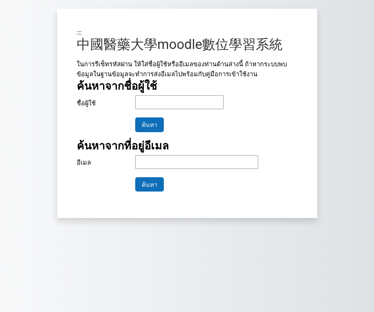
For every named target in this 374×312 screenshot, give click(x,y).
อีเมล (84, 162)
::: (79, 32)
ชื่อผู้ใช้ (86, 103)
